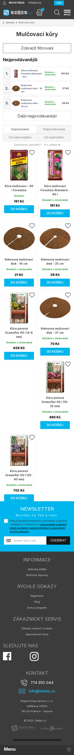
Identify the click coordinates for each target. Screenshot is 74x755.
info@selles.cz (42, 691)
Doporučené (20, 129)
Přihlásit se (34, 2)
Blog (37, 601)
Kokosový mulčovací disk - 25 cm (30, 103)
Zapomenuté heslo (37, 634)
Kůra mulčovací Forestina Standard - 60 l (31, 73)
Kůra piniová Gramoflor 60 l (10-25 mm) (55, 402)
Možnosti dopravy (37, 575)
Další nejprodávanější (37, 116)
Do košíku (19, 209)
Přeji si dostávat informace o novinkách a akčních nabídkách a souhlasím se (38, 526)
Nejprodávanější (54, 129)
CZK (59, 2)
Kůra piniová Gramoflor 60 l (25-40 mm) (19, 475)
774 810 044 (42, 682)
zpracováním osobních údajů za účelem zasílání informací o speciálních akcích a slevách (38, 528)
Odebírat (58, 540)
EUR (68, 2)
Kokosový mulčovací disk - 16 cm (31, 88)
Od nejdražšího (54, 137)
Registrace (37, 595)
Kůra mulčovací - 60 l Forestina (19, 188)
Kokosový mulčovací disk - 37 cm (55, 330)
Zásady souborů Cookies (37, 628)
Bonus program (37, 607)
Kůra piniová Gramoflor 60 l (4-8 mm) (19, 332)
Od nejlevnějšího (20, 137)
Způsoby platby (37, 569)
